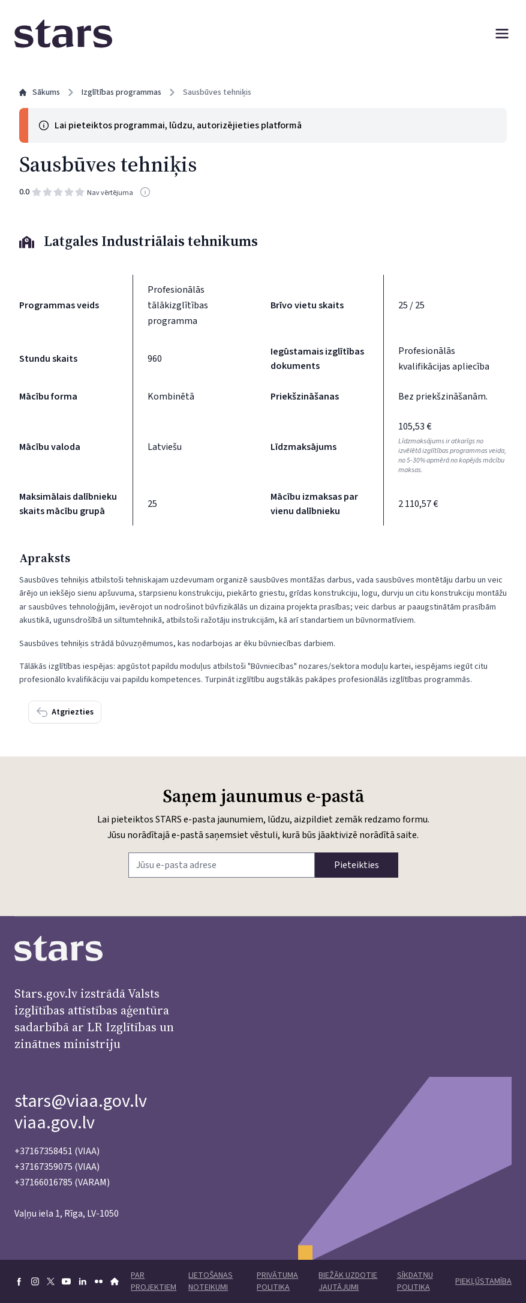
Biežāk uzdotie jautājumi (347, 1281)
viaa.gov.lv (54, 1123)
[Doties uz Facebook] (18, 1281)
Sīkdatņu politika (415, 1281)
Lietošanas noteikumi (210, 1281)
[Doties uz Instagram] (35, 1281)
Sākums (39, 92)
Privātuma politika (277, 1281)
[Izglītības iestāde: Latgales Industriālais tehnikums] (263, 241)
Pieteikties (356, 865)
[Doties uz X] (50, 1281)
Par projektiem (153, 1281)
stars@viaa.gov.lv (80, 1101)
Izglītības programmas (121, 92)
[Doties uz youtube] (66, 1281)
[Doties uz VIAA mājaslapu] (114, 1281)
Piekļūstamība (483, 1281)
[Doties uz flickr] (98, 1281)
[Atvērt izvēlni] (502, 33)
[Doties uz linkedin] (82, 1281)
